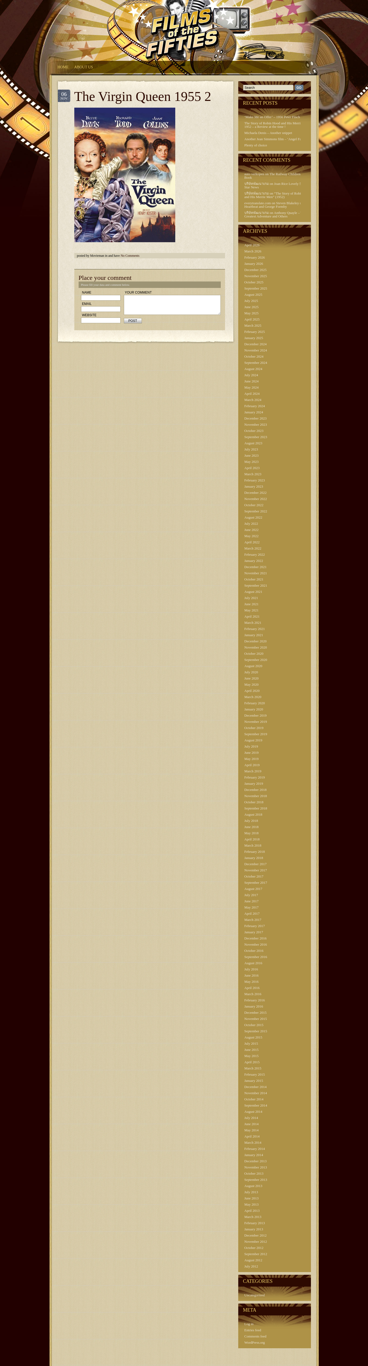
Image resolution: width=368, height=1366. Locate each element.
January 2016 (253, 1006)
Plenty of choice (255, 145)
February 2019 (254, 777)
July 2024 (251, 375)
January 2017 (253, 932)
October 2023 (254, 431)
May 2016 (251, 982)
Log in (249, 1324)
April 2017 (252, 913)
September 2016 (255, 957)
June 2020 (251, 678)
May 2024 (251, 387)
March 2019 (252, 771)
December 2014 (255, 1087)
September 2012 (255, 1254)
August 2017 (253, 889)
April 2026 (252, 245)
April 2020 (252, 691)
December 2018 (255, 790)
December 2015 (255, 1013)
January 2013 (253, 1229)
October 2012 (254, 1248)
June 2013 (251, 1198)
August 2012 (253, 1260)
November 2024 (255, 350)
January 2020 (253, 709)
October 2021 (254, 579)
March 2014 (252, 1142)
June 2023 (251, 455)
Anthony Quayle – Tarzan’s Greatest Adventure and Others (278, 214)
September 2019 (255, 734)
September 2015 (255, 1031)
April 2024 (252, 394)
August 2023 (253, 443)
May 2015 (251, 1056)
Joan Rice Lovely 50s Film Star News (278, 185)
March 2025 (252, 325)
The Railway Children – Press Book (277, 175)
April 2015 (252, 1062)
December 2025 (255, 270)
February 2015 (254, 1074)
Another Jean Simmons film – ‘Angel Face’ (275, 139)
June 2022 (251, 530)
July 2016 (251, 969)
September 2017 (255, 883)
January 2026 (253, 264)
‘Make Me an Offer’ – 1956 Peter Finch (272, 117)
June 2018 (251, 827)
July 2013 (251, 1192)
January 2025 (253, 338)
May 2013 (251, 1204)
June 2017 (251, 901)
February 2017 (254, 926)
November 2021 (255, 573)
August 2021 (253, 592)
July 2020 (251, 672)
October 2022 (254, 505)
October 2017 (254, 876)
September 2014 (255, 1105)
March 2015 (252, 1068)
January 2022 (253, 561)
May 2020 (251, 684)
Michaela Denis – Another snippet (268, 133)
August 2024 (253, 369)
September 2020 (255, 660)
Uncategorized (254, 1295)
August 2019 (253, 740)
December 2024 (255, 344)
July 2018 (251, 821)
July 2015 (251, 1043)
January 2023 (253, 486)
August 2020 (253, 666)
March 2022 (252, 548)
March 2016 (252, 994)
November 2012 (255, 1242)
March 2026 (252, 251)
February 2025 (254, 332)
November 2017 (255, 870)
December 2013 (255, 1161)
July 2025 (251, 301)
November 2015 (255, 1019)
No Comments (130, 256)
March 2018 (252, 845)
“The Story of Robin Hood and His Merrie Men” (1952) (277, 195)
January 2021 (253, 635)
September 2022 (255, 511)
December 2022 (255, 493)
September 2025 (255, 288)
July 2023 (251, 449)
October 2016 (254, 951)
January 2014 (253, 1155)
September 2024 (255, 363)
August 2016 (253, 963)
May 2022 (251, 536)
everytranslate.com (257, 203)
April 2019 (252, 765)
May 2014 (251, 1130)
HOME (63, 67)
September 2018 (255, 808)
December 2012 (255, 1235)
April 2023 (252, 468)
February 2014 (254, 1149)
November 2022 (255, 499)
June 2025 (251, 307)
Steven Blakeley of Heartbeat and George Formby (273, 205)
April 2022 (252, 542)
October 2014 (254, 1099)
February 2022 (254, 554)
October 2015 (254, 1025)
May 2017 (251, 907)
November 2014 (255, 1093)
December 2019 (255, 715)
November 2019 (255, 722)
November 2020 (255, 647)
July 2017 (251, 895)
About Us (83, 67)
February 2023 (254, 480)
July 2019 (251, 746)
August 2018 (253, 814)
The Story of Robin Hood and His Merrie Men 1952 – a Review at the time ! (277, 125)
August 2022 (253, 517)
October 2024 (254, 356)
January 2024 (253, 412)
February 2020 (254, 703)
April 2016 (252, 988)
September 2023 (255, 437)
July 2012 (251, 1266)
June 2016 (251, 975)
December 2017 (255, 864)
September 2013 (255, 1180)
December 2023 (255, 418)
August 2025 (253, 295)
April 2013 (252, 1211)
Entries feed (252, 1330)
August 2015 (253, 1037)
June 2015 (251, 1050)
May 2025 (251, 313)
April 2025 (252, 319)
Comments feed (255, 1336)
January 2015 (253, 1081)
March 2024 (252, 400)
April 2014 (252, 1136)
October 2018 (254, 802)
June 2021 (251, 604)
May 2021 (251, 610)
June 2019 (251, 753)
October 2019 (254, 728)
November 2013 (255, 1167)
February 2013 (254, 1223)
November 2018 (255, 796)
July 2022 (251, 524)
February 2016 (254, 1000)
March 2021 (252, 623)
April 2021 (252, 616)
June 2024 (251, 381)
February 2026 (254, 257)
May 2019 (251, 759)
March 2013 (252, 1217)
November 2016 (255, 944)
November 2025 (255, 276)
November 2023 (255, 425)
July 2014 (251, 1118)
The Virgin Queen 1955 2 (142, 96)
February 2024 (254, 406)
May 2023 (251, 462)
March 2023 (252, 474)
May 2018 (251, 833)
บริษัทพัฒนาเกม (256, 184)
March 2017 (252, 920)
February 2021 (254, 629)
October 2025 (254, 282)
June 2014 (251, 1124)
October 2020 (254, 654)
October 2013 (254, 1173)
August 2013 (253, 1186)
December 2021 (255, 567)
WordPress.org (254, 1342)
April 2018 (252, 839)
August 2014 (253, 1112)
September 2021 (255, 585)
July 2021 (251, 598)
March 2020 (252, 697)
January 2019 (253, 783)
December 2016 (255, 938)
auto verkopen (254, 174)
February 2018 (254, 852)
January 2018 (253, 858)
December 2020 (255, 641)
